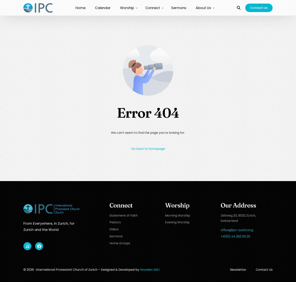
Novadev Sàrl (149, 269)
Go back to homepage (148, 149)
